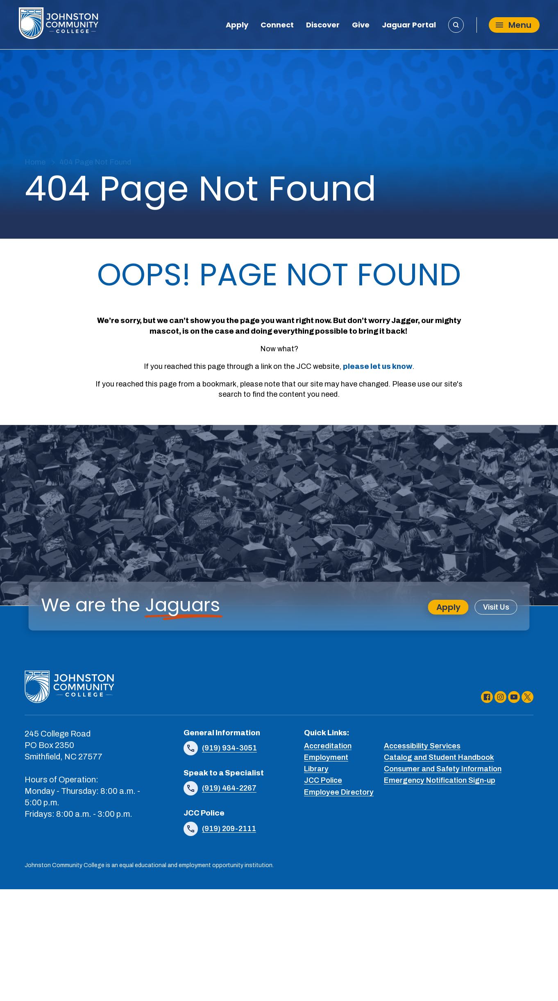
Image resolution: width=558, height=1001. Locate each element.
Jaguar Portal (409, 26)
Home (35, 162)
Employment (326, 757)
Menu (513, 24)
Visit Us (496, 607)
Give (361, 26)
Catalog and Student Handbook (439, 757)
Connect (277, 26)
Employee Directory (339, 792)
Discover (323, 26)
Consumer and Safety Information (442, 769)
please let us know (377, 366)
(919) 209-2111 (229, 828)
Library (316, 769)
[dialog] (533, 976)
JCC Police (323, 780)
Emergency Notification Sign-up (439, 780)
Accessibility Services (422, 746)
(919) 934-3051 (229, 748)
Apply (237, 26)
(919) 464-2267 (229, 788)
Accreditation (328, 746)
